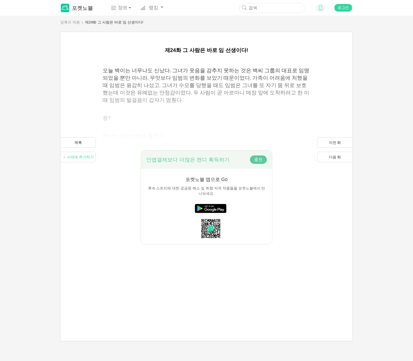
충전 (258, 159)
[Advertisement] (206, 281)
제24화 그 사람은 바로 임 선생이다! (114, 22)
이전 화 (335, 142)
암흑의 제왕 (70, 22)
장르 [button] (119, 7)
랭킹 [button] (150, 7)
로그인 (343, 8)
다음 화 (335, 157)
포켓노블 (77, 8)
